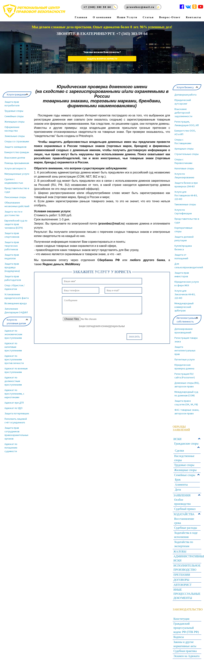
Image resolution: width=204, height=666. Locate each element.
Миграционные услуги (17, 173)
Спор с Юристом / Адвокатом (14, 287)
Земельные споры (15, 136)
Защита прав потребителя (12, 103)
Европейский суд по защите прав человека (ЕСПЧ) (16, 224)
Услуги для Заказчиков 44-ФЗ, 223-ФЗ (184, 294)
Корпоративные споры (183, 229)
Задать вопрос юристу (102, 58)
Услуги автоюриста (15, 168)
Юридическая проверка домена (184, 366)
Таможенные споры (185, 204)
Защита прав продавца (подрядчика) (12, 267)
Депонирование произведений (183, 330)
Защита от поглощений (181, 256)
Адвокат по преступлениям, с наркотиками (14, 393)
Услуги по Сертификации (183, 211)
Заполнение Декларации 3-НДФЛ (16, 310)
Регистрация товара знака (186, 339)
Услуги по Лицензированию (184, 175)
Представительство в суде (17, 190)
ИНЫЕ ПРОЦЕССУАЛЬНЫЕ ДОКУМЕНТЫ (186, 593)
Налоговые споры (184, 168)
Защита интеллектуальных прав (184, 350)
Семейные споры (14, 116)
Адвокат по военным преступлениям (16, 370)
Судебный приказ (185, 508)
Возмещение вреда (16, 303)
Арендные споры (184, 148)
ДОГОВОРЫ (181, 579)
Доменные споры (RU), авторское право (186, 384)
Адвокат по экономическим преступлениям (13, 334)
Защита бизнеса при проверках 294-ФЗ (186, 184)
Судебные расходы (185, 527)
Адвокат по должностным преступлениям (13, 381)
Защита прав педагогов (12, 256)
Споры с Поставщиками (182, 141)
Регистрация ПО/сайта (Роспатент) (184, 375)
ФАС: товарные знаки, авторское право (186, 411)
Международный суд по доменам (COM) (186, 393)
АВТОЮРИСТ (182, 584)
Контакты (193, 12)
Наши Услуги (127, 12)
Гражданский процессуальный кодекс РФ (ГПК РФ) (186, 627)
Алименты (181, 484)
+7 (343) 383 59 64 (97, 7)
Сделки (179, 450)
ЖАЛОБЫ (179, 551)
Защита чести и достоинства (13, 213)
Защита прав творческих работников (12, 246)
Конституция (181, 618)
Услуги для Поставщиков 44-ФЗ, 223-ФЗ (186, 195)
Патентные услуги (184, 359)
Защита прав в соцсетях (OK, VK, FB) (186, 402)
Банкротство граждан (17, 152)
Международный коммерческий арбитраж (184, 307)
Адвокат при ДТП (14, 402)
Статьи (148, 12)
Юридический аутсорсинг (182, 101)
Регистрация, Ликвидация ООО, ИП (186, 123)
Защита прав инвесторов (181, 274)
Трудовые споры (14, 110)
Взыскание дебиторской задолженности (183, 112)
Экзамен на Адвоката (186, 656)
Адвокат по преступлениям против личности (14, 359)
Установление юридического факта (17, 296)
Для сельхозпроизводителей (187, 265)
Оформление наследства (12, 128)
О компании (102, 12)
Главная (81, 12)
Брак (178, 479)
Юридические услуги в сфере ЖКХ (186, 283)
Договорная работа (185, 94)
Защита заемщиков (15, 146)
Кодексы (178, 636)
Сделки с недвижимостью (14, 181)
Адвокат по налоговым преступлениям (13, 347)
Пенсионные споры (15, 197)
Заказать (134, 336)
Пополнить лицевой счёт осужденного (16, 420)
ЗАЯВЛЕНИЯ (181, 495)
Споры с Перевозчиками (183, 161)
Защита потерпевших (17, 413)
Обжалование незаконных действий (17, 204)
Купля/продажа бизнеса (183, 247)
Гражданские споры (186, 443)
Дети (178, 489)
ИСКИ (177, 439)
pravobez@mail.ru (140, 7)
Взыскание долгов (15, 157)
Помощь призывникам (17, 163)
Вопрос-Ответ (169, 12)
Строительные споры (186, 154)
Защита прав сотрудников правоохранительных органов (16, 433)
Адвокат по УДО (14, 408)
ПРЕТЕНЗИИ (181, 574)
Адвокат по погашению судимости (11, 447)
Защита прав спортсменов (12, 235)
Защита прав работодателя (13, 278)
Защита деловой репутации (184, 238)
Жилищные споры (14, 121)
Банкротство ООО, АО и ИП (185, 132)
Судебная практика (185, 651)
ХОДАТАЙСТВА (183, 514)
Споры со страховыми (17, 141)
